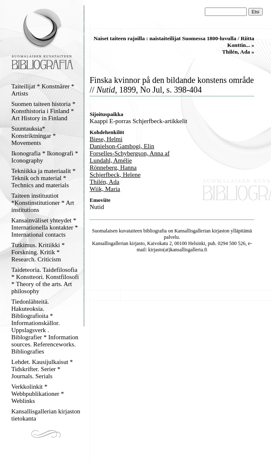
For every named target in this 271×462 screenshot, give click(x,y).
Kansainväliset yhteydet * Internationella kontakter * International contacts (44, 227)
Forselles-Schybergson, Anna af (130, 153)
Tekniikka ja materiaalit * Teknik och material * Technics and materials (43, 178)
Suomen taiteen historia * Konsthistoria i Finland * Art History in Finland (43, 111)
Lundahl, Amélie (111, 160)
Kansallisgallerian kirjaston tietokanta (45, 415)
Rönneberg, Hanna (113, 167)
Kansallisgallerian (192, 231)
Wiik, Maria (105, 189)
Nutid (97, 207)
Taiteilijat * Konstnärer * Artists (42, 90)
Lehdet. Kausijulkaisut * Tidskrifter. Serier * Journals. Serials (42, 369)
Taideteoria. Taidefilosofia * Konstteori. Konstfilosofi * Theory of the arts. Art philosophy (45, 280)
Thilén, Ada (104, 181)
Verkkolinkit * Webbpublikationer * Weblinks (37, 393)
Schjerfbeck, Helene (115, 174)
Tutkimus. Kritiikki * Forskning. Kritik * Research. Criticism (38, 252)
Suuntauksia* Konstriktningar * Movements (33, 135)
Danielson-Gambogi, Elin (122, 146)
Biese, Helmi (106, 139)
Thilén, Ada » (238, 52)
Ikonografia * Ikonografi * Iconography (44, 157)
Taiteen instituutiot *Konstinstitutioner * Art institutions (42, 202)
